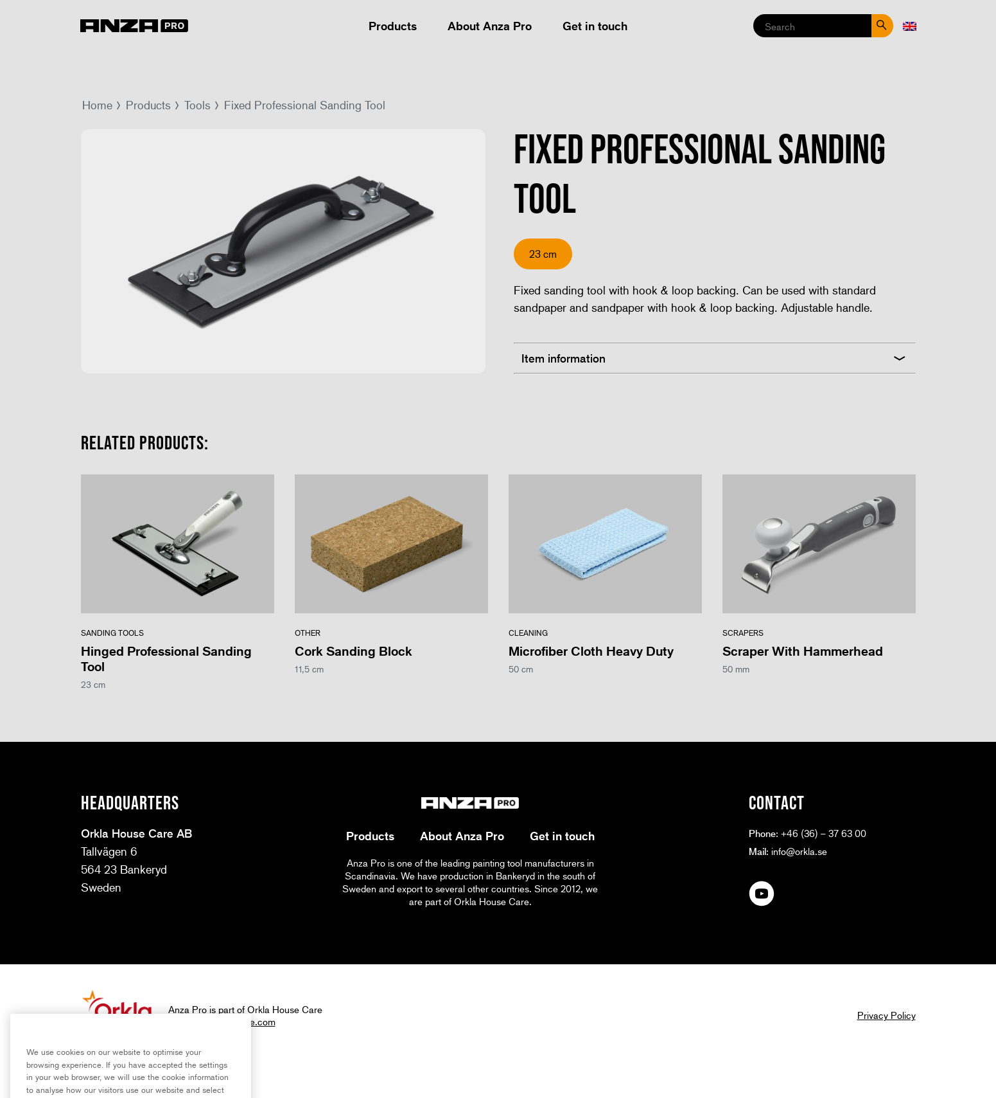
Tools (197, 105)
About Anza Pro (490, 26)
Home (97, 105)
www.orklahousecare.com (221, 1021)
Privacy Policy (886, 1015)
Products (393, 26)
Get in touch (595, 26)
